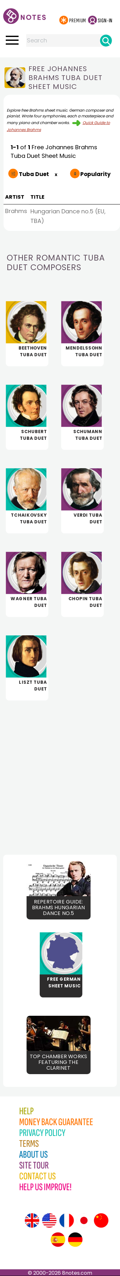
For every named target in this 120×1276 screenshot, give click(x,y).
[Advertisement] (60, 772)
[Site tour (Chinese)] (101, 1220)
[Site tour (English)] (32, 1220)
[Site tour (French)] (67, 1220)
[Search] (106, 40)
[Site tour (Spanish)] (58, 1240)
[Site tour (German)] (75, 1240)
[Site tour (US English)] (49, 1220)
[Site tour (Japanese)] (84, 1220)
